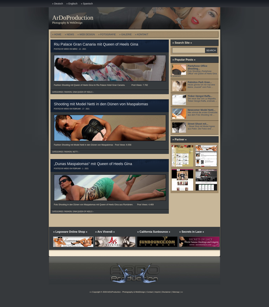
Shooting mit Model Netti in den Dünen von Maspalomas (101, 104)
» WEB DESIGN (86, 34)
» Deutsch (57, 3)
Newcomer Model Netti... (201, 110)
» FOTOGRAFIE (107, 34)
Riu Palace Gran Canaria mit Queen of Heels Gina (96, 44)
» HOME (56, 34)
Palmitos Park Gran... (200, 82)
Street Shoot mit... (198, 123)
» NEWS (69, 34)
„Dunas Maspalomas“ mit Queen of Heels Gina (93, 164)
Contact (150, 292)
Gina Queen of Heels (82, 92)
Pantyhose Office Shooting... (197, 67)
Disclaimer (166, 292)
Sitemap (175, 292)
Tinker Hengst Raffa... (200, 96)
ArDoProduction (72, 17)
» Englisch (72, 3)
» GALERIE (125, 34)
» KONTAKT (141, 34)
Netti (75, 152)
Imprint (157, 292)
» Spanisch (87, 3)
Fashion (68, 92)
